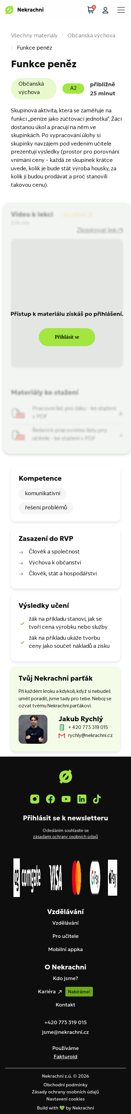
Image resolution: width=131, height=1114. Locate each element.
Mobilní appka (65, 949)
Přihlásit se (67, 337)
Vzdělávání (66, 923)
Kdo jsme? (65, 978)
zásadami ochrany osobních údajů (65, 837)
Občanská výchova (91, 36)
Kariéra (50, 991)
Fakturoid (65, 1056)
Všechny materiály (34, 36)
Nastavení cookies (65, 1099)
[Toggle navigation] (121, 10)
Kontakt (66, 1004)
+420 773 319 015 (65, 1022)
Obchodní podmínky (65, 1085)
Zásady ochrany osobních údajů (65, 1092)
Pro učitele (66, 936)
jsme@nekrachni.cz (65, 1032)
